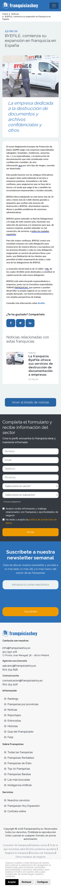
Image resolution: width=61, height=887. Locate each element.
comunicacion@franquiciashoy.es (22, 680)
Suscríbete (30, 611)
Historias (11, 726)
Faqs (8, 737)
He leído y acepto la (31, 521)
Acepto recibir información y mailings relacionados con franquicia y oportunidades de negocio (32, 512)
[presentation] (27, 598)
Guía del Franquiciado (19, 731)
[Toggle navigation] (54, 5)
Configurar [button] (42, 882)
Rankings (11, 698)
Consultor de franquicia (16, 845)
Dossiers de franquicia (42, 853)
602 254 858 (10, 669)
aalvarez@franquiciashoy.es (19, 665)
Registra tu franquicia (16, 853)
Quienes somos (39, 845)
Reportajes (12, 715)
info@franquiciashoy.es (16, 648)
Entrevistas (12, 720)
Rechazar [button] (26, 882)
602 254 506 (10, 684)
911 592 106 (9, 651)
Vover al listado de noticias (30, 402)
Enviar (30, 532)
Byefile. (42, 303)
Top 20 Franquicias (17, 768)
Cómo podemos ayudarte (42, 849)
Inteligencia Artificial (18, 785)
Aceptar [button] (12, 882)
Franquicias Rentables (19, 757)
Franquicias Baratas (17, 774)
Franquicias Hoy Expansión (22, 805)
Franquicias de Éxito (18, 763)
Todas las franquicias (18, 752)
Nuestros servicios (17, 800)
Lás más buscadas (17, 779)
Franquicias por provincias (21, 704)
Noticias (10, 709)
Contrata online (15, 811)
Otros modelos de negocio (30, 857)
